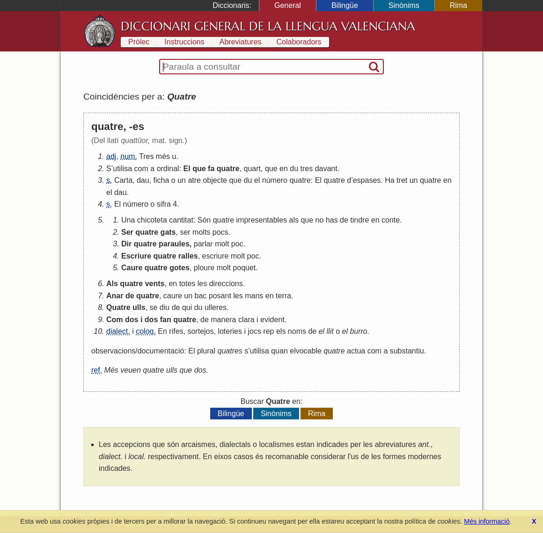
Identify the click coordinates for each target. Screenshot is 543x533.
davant (326, 169)
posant (220, 296)
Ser (127, 232)
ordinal (168, 169)
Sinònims (404, 5)
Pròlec (138, 42)
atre (194, 180)
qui (187, 307)
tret (401, 180)
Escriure (136, 256)
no (320, 220)
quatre (228, 169)
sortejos (200, 331)
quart (252, 169)
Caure (131, 268)
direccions (226, 284)
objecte (215, 180)
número (274, 180)
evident (272, 320)
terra (283, 296)
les (202, 284)
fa (211, 169)
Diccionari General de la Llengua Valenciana (268, 26)
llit (330, 331)
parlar (203, 244)
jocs (254, 331)
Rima (458, 5)
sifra (164, 204)
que (198, 169)
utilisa (122, 169)
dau (143, 180)
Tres (146, 156)
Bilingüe (344, 5)
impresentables (261, 220)
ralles (188, 256)
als (294, 220)
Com (114, 320)
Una (128, 220)
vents (155, 284)
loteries (230, 331)
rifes (176, 331)
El (187, 169)
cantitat (181, 220)
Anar (114, 296)
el (257, 180)
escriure (215, 256)
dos (131, 320)
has (332, 220)
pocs (220, 232)
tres (307, 169)
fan (165, 320)
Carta (123, 180)
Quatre (118, 307)
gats (168, 232)
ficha (161, 180)
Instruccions (184, 42)
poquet (244, 268)
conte (391, 220)
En (162, 331)
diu (164, 307)
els (281, 331)
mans (254, 296)
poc (237, 244)
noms (297, 331)
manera (223, 320)
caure (172, 296)
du (294, 169)
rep (268, 331)
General (287, 5)
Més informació (487, 521)
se (153, 307)
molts (201, 232)
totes (187, 284)
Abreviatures (241, 42)
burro (358, 331)
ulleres (216, 307)
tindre (359, 220)
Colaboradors (299, 42)
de (344, 220)
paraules (174, 244)
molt (222, 244)
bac (201, 296)
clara (246, 320)
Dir (126, 244)
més (163, 156)
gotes (179, 268)
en (283, 169)
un (181, 180)
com (141, 169)
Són (204, 220)
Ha (389, 180)
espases (367, 180)
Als (112, 284)
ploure (204, 268)
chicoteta (152, 220)
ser (185, 232)
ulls (139, 307)
